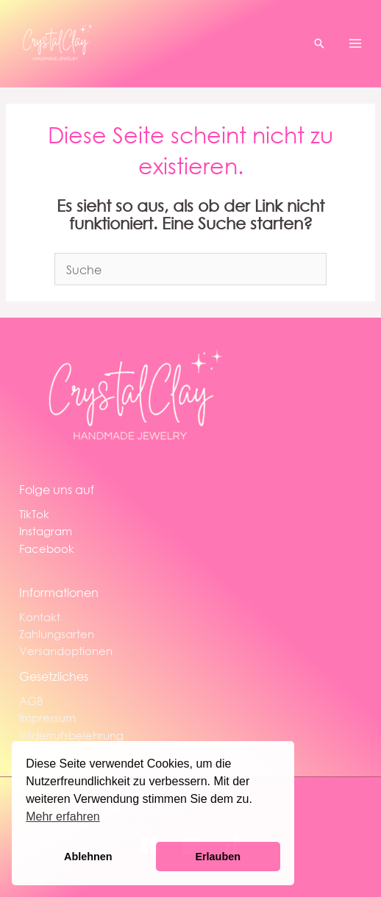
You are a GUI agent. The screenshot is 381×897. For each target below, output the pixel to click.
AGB (31, 700)
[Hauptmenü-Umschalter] (355, 43)
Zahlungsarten (56, 633)
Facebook (46, 548)
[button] (319, 43)
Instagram (45, 530)
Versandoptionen (66, 650)
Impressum (47, 717)
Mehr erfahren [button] (63, 816)
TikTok (34, 514)
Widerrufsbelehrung (71, 735)
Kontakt (39, 617)
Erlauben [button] (218, 856)
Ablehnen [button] (88, 856)
